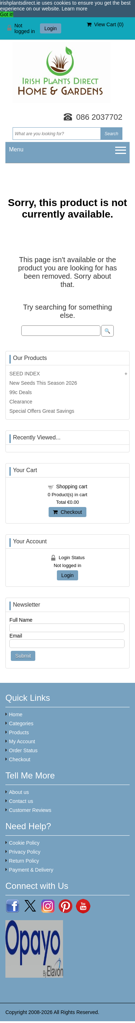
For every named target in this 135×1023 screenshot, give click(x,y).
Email (15, 636)
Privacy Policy (24, 852)
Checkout (67, 512)
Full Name (20, 620)
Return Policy (24, 861)
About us (19, 792)
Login (50, 28)
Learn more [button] (74, 9)
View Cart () (105, 24)
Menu (16, 149)
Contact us (21, 801)
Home (15, 714)
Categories (21, 723)
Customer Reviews (30, 810)
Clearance (20, 402)
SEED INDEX (24, 373)
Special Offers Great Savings (41, 411)
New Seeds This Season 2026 (43, 383)
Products (19, 732)
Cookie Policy (24, 843)
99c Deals (20, 392)
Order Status (23, 750)
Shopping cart (71, 486)
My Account (22, 741)
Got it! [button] (6, 14)
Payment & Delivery (31, 870)
